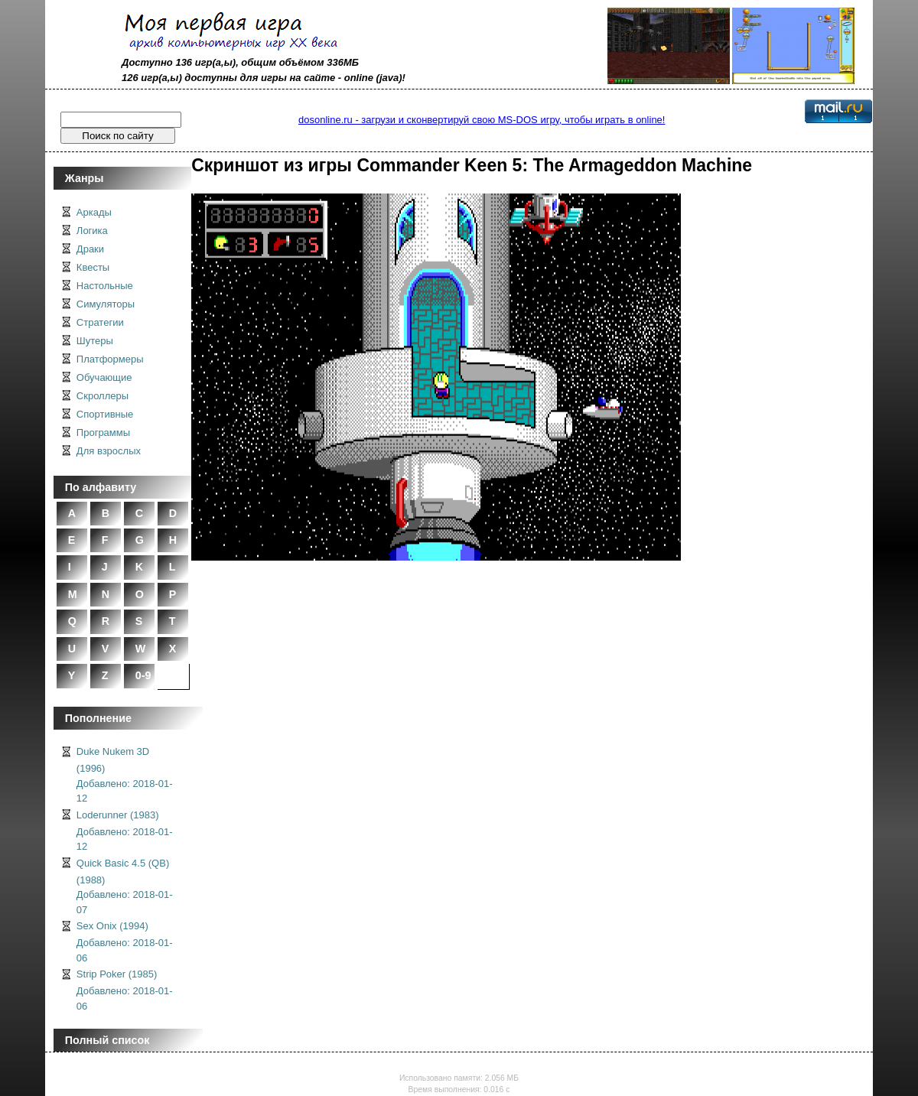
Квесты (92, 267)
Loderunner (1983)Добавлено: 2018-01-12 (124, 831)
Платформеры (110, 359)
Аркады (94, 212)
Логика (92, 230)
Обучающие (104, 377)
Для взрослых (108, 451)
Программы (103, 432)
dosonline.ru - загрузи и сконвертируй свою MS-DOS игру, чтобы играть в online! (481, 119)
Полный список (107, 1040)
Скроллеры (102, 396)
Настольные (104, 285)
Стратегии (100, 322)
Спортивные (104, 414)
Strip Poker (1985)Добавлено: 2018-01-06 (124, 990)
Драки (90, 249)
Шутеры (94, 340)
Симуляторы (105, 304)
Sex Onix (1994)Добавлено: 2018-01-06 (124, 942)
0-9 (143, 675)
